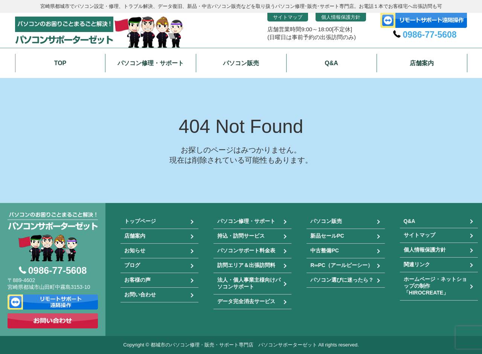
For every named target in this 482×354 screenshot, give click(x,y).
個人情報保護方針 (340, 17)
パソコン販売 (326, 221)
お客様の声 (137, 280)
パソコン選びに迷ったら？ (342, 280)
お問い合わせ (140, 294)
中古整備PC (324, 250)
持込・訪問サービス (241, 236)
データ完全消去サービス (246, 301)
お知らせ (134, 250)
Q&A (409, 221)
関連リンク (417, 264)
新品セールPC (327, 236)
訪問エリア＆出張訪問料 (246, 265)
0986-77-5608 (429, 35)
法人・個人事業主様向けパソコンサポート (249, 283)
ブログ (132, 265)
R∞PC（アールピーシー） (341, 265)
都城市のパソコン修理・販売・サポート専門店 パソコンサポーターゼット (234, 345)
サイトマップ (287, 17)
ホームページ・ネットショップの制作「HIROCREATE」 (435, 286)
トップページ (140, 221)
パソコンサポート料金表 (246, 250)
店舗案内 (134, 236)
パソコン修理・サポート (246, 221)
